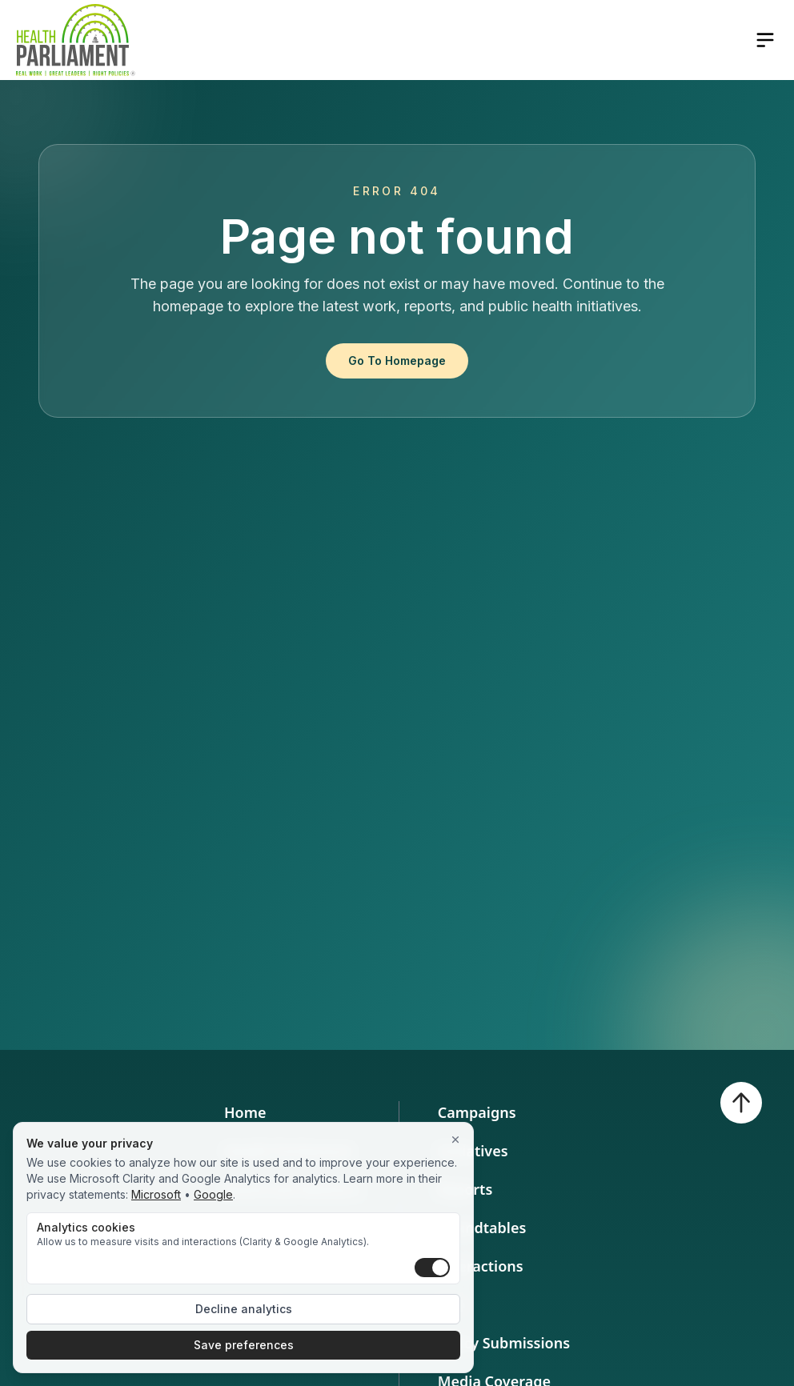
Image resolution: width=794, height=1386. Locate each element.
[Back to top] (741, 1103)
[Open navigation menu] (765, 40)
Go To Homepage (397, 360)
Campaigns (477, 1112)
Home (245, 1112)
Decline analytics (243, 1309)
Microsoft (156, 1194)
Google (213, 1194)
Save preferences (244, 1345)
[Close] (455, 1140)
